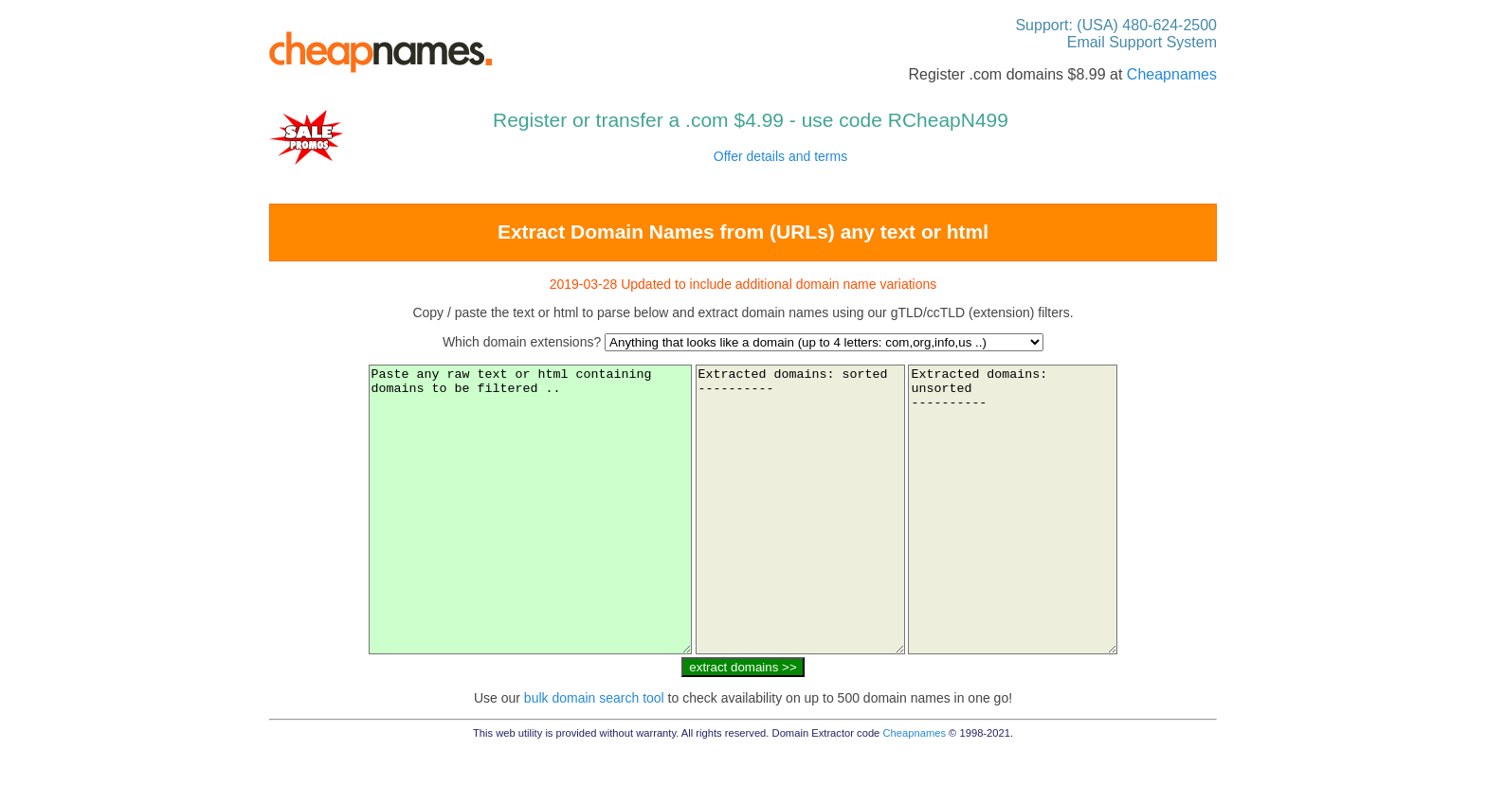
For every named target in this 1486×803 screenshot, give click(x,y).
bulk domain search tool (594, 754)
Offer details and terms (780, 156)
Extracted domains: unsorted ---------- (1043, 538)
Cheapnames (1172, 74)
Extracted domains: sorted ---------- (807, 538)
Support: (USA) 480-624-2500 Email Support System (1116, 33)
